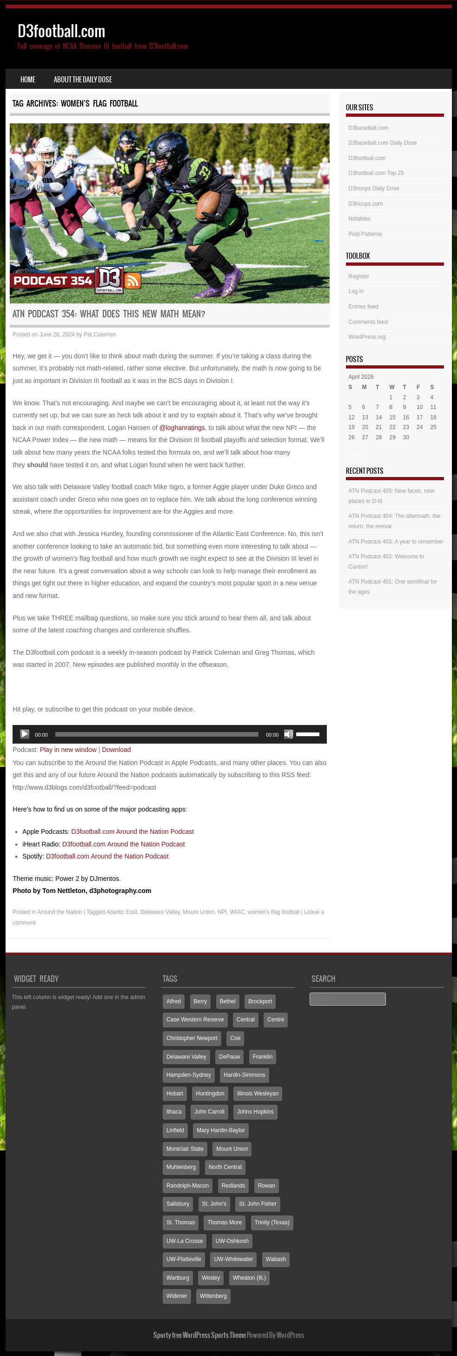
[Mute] (288, 734)
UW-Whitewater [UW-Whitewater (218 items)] (233, 1259)
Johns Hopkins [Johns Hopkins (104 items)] (255, 1111)
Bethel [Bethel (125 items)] (228, 1001)
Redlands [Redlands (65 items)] (233, 1185)
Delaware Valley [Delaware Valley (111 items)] (186, 1057)
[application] (170, 734)
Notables (360, 218)
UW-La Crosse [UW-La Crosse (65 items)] (184, 1241)
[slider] (156, 734)
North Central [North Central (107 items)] (225, 1167)
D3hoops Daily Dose (374, 188)
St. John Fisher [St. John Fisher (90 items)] (258, 1204)
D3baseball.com (369, 128)
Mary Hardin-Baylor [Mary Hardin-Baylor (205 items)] (221, 1130)
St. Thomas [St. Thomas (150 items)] (180, 1222)
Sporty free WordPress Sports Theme (199, 1335)
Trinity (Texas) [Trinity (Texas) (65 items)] (272, 1222)
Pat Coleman (100, 334)
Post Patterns (365, 234)
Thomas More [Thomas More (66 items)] (224, 1222)
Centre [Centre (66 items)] (275, 1019)
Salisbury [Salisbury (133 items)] (177, 1204)
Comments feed (368, 322)
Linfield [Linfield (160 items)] (175, 1130)
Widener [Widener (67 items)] (176, 1296)
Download (116, 749)
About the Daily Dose (83, 79)
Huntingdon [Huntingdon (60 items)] (210, 1093)
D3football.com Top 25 (376, 173)
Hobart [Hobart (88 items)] (174, 1093)
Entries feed (363, 306)
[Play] (24, 734)
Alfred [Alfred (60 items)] (173, 1001)
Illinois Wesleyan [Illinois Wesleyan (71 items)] (257, 1093)
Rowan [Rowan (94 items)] (266, 1185)
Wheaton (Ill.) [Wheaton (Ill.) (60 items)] (249, 1278)
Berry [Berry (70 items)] (200, 1001)
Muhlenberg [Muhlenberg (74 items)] (181, 1167)
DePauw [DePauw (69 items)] (229, 1057)
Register (359, 276)
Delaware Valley (160, 912)
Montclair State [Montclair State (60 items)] (185, 1149)
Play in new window (68, 749)
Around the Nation (59, 912)
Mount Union (198, 912)
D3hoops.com (366, 204)
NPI (222, 912)
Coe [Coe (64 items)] (235, 1038)
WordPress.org (367, 337)
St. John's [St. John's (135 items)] (214, 1204)
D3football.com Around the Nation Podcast (132, 831)
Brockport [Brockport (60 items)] (260, 1001)
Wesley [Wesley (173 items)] (211, 1278)
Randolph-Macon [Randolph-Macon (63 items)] (187, 1185)
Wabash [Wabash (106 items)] (276, 1259)
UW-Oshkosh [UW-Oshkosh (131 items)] (232, 1241)
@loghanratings (182, 427)
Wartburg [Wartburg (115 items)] (177, 1278)
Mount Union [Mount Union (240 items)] (232, 1149)
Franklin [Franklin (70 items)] (263, 1057)
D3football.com (62, 31)
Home (27, 79)
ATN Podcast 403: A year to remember (396, 541)
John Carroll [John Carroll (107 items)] (209, 1111)
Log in (356, 291)
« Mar (356, 456)
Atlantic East (121, 912)
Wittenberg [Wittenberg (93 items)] (213, 1296)
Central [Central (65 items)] (246, 1019)
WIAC (237, 912)
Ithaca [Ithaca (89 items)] (174, 1111)
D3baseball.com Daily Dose (383, 143)
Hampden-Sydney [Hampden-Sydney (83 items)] (188, 1075)
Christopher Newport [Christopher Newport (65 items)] (192, 1038)
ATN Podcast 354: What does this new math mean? (109, 314)
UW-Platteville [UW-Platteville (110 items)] (183, 1259)
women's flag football (274, 912)
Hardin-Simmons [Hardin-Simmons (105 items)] (244, 1075)
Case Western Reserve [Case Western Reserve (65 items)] (195, 1019)
